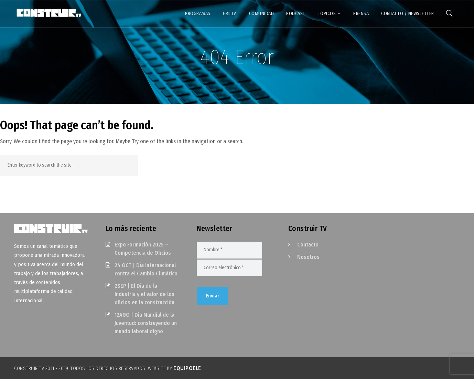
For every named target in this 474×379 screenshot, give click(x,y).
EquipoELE (187, 368)
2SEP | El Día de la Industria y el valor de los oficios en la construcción (144, 294)
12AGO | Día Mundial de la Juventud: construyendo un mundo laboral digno (146, 323)
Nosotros (308, 257)
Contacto (308, 244)
